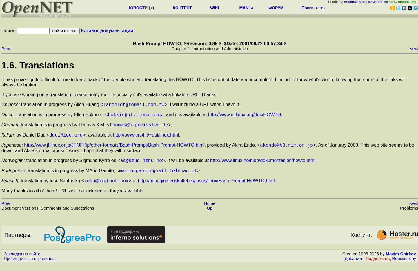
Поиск (307, 8)
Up (209, 215)
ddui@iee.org (66, 138)
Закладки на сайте (22, 261)
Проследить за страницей (29, 265)
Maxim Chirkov (401, 261)
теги (320, 8)
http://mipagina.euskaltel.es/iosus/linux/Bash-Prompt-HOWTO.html (206, 187)
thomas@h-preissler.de (139, 127)
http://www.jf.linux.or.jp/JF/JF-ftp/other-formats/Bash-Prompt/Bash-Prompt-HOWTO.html (114, 149)
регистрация (377, 1)
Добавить (354, 265)
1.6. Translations (37, 65)
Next (413, 48)
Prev (5, 48)
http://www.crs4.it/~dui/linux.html (146, 138)
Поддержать (378, 265)
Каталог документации (107, 30)
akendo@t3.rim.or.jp (286, 149)
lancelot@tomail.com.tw (133, 105)
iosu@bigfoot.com (106, 187)
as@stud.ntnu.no (141, 165)
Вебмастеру (404, 265)
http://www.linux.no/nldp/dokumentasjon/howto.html (262, 165)
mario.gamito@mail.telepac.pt (158, 176)
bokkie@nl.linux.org (134, 116)
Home (209, 210)
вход (362, 1)
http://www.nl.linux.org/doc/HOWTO (244, 116)
